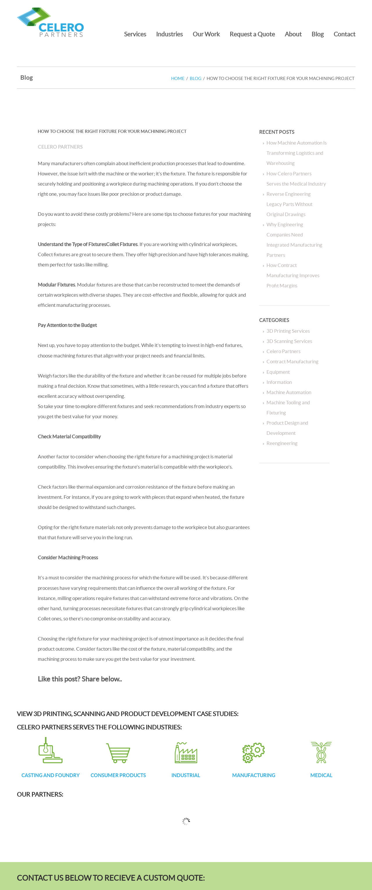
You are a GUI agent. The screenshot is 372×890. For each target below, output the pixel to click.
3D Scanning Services (289, 341)
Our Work (206, 34)
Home (178, 78)
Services (135, 34)
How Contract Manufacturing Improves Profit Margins (293, 275)
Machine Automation (289, 392)
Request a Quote (252, 34)
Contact (344, 34)
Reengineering (282, 443)
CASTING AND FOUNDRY (51, 775)
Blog (318, 34)
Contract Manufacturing (293, 361)
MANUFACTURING (253, 775)
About (293, 34)
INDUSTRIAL (185, 775)
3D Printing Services (288, 331)
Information (279, 382)
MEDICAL (321, 775)
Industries (169, 34)
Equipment (278, 372)
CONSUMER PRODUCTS (118, 775)
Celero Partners (60, 146)
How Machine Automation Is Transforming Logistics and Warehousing (297, 153)
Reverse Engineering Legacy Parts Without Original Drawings (289, 204)
